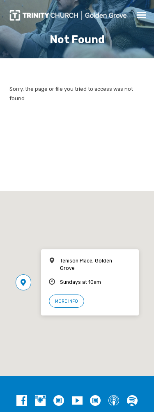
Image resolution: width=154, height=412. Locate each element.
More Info (66, 301)
